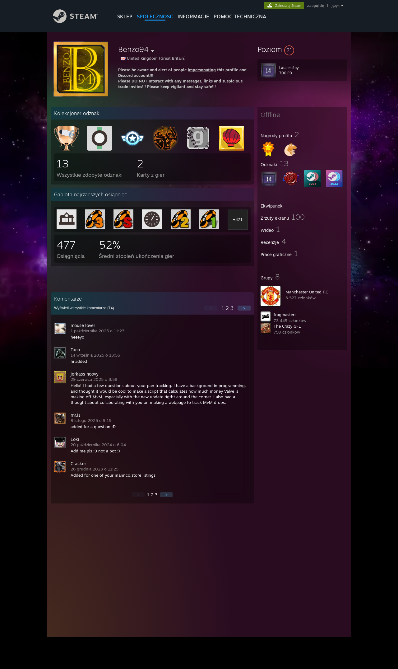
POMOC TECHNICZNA (240, 16)
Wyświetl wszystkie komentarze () (84, 308)
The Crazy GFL (287, 326)
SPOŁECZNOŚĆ (155, 16)
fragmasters (285, 314)
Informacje (193, 16)
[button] (302, 49)
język (335, 5)
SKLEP (124, 16)
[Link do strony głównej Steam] (80, 21)
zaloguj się (315, 5)
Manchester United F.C (306, 291)
